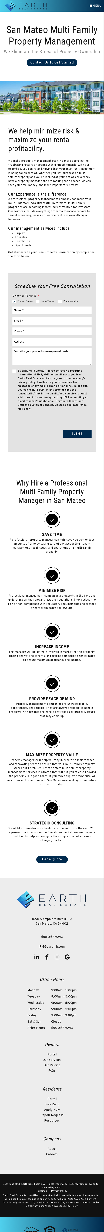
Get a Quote (52, 859)
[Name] (52, 310)
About (52, 1149)
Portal (52, 1055)
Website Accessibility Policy (61, 1206)
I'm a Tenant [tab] (48, 301)
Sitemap (42, 1191)
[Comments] (52, 356)
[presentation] (65, 419)
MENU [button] (95, 6)
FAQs (52, 1071)
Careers (52, 1154)
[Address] (52, 342)
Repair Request (52, 1115)
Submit (77, 434)
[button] (37, 957)
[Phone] (52, 331)
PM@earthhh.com (52, 947)
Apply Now (52, 1110)
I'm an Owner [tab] (25, 301)
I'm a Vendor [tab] (70, 301)
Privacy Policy (59, 1191)
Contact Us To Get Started (52, 62)
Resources (52, 1121)
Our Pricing (52, 1065)
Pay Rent (52, 1105)
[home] (26, 6)
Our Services (52, 1060)
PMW (58, 1187)
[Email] (52, 321)
